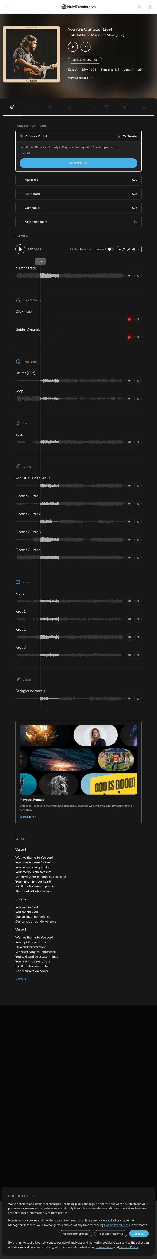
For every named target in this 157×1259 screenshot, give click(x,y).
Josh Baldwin (78, 35)
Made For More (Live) (107, 35)
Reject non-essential (111, 1233)
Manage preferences (75, 1233)
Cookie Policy (104, 1247)
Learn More (27, 153)
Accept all (138, 1233)
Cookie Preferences (117, 1225)
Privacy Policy (128, 1247)
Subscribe (78, 163)
